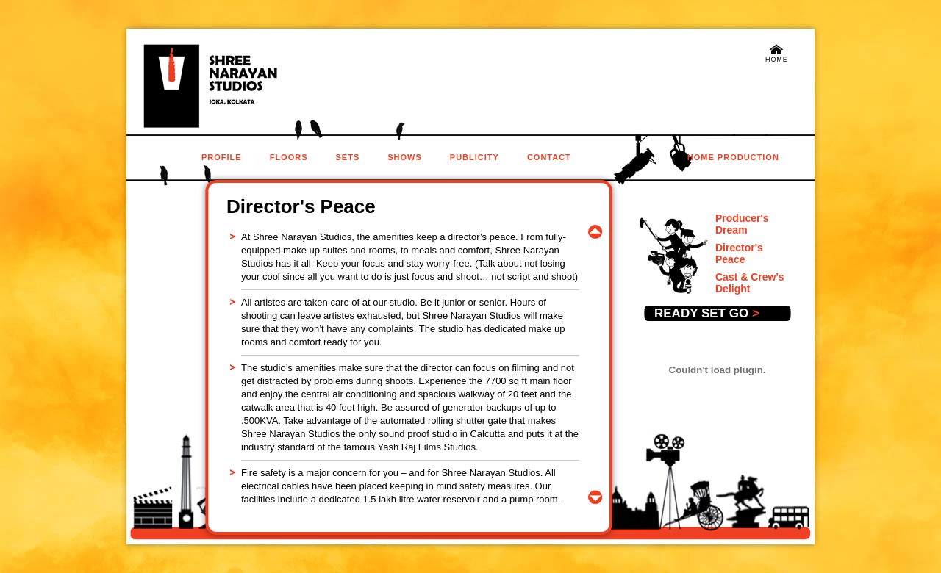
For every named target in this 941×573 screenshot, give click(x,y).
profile (221, 157)
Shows (404, 157)
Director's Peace (739, 253)
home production (733, 157)
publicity (474, 157)
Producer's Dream (742, 224)
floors (289, 157)
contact (549, 157)
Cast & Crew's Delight (749, 283)
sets (348, 157)
